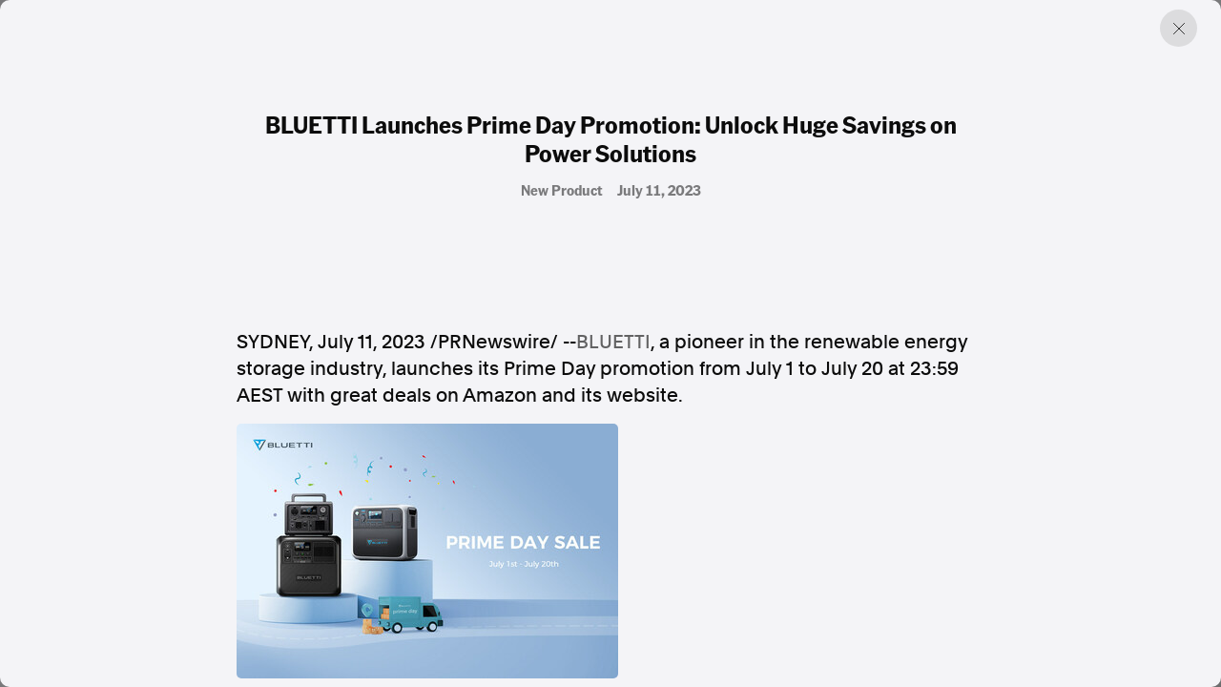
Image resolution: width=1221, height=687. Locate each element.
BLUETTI (613, 341)
